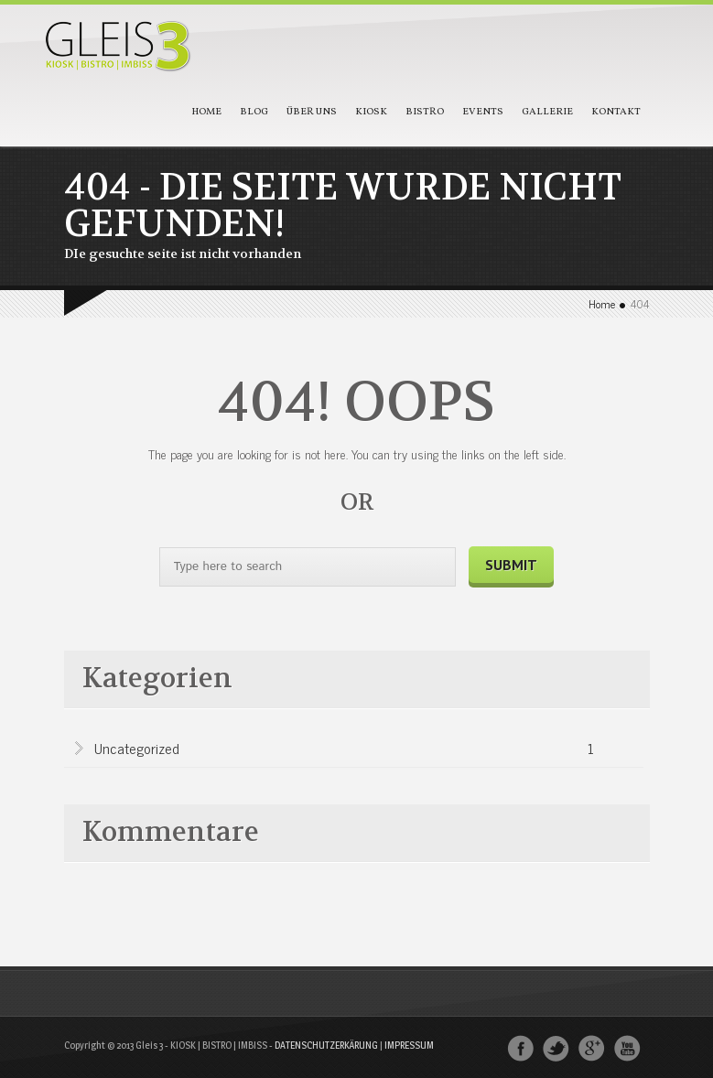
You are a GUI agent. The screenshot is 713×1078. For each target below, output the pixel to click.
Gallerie (547, 112)
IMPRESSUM (409, 1045)
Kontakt (616, 112)
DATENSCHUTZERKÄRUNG (326, 1045)
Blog (254, 112)
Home (206, 112)
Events (482, 112)
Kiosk (371, 112)
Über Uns (311, 112)
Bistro (424, 112)
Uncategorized (344, 749)
